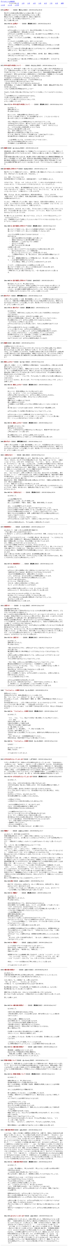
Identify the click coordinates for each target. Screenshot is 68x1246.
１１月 (10, 5)
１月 (17, 3)
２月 (23, 3)
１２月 (17, 5)
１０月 (3, 5)
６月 (45, 3)
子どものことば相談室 (8, 1)
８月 (56, 3)
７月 (51, 3)
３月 (28, 3)
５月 (39, 3)
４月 (34, 3)
